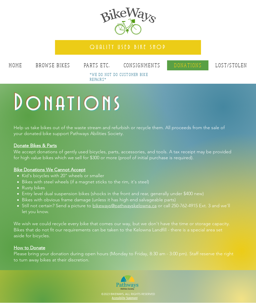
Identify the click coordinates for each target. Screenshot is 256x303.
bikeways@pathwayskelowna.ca (125, 206)
